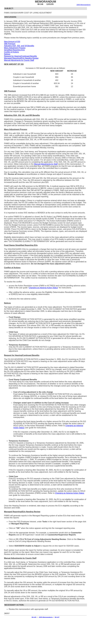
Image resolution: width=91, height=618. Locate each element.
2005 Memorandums (83, 5)
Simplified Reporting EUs (14, 50)
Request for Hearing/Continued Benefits (20, 56)
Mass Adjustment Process (14, 48)
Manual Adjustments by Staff (46, 164)
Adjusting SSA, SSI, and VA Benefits (19, 46)
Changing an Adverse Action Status (43, 288)
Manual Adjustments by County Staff (19, 60)
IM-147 (57, 617)
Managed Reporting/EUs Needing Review (21, 58)
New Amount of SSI (12, 42)
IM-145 (34, 617)
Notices (7, 54)
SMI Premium (9, 44)
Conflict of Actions (11, 52)
